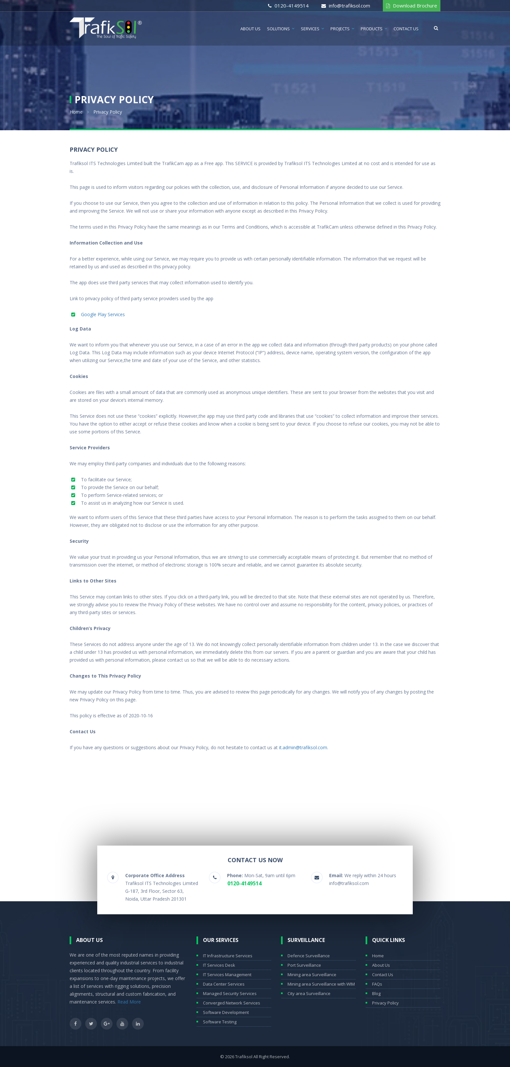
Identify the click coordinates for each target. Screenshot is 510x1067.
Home (76, 112)
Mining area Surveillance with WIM (321, 984)
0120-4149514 (292, 5)
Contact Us (406, 29)
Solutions (278, 29)
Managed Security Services (230, 993)
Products (371, 29)
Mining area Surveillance (312, 974)
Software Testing (219, 1022)
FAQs (377, 984)
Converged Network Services (231, 1003)
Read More (129, 1002)
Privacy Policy (385, 1003)
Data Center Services (224, 984)
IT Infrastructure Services (227, 956)
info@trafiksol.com (349, 5)
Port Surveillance (304, 965)
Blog (376, 993)
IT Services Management (227, 974)
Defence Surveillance (309, 956)
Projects (340, 29)
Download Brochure (415, 5)
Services (310, 29)
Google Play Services (103, 314)
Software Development (226, 1012)
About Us (250, 29)
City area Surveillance (309, 993)
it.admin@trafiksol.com (303, 747)
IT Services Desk (219, 965)
